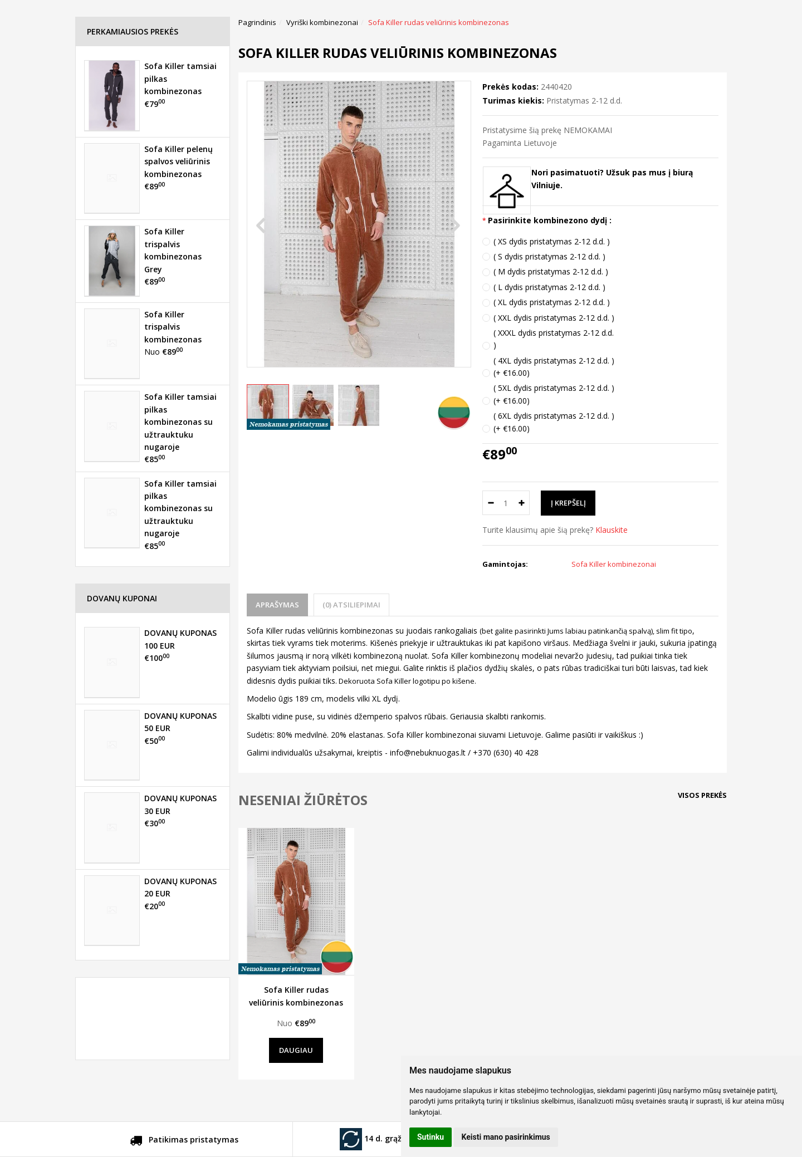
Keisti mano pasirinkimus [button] (506, 1137)
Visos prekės (702, 795)
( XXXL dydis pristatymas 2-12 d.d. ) (553, 338)
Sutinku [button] (430, 1137)
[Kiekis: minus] (490, 503)
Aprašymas (277, 605)
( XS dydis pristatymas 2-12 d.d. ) (551, 241)
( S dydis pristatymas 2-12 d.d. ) (549, 256)
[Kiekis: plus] (522, 503)
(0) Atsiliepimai (351, 605)
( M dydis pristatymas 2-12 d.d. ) (550, 271)
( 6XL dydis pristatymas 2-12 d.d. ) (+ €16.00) (553, 421)
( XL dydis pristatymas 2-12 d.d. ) (551, 302)
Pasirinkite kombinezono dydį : (550, 220)
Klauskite (611, 529)
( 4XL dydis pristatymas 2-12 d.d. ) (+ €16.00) (553, 366)
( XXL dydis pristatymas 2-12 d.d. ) (553, 317)
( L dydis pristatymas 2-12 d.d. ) (549, 287)
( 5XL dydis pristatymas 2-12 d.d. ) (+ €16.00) (553, 394)
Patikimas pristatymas (184, 1141)
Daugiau (296, 1050)
